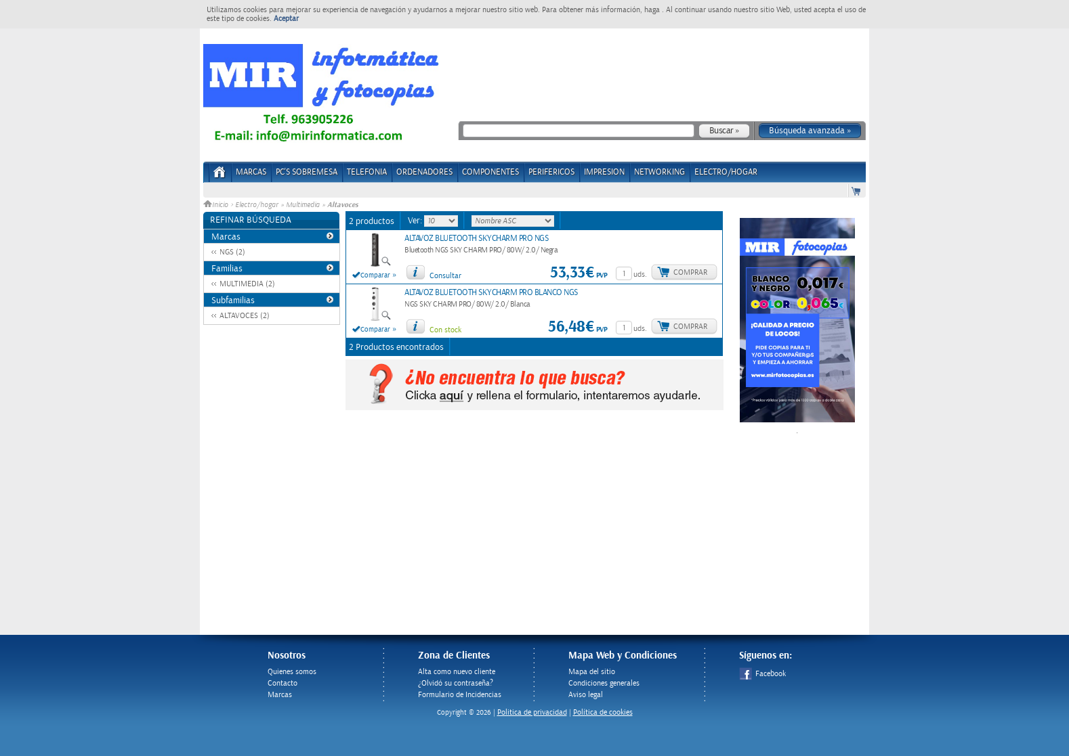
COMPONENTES (490, 172)
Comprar (690, 272)
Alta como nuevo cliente (456, 671)
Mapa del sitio (591, 671)
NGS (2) (232, 252)
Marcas (251, 172)
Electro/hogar (256, 205)
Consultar (445, 275)
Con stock (445, 330)
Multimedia (303, 205)
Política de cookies (603, 712)
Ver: (416, 220)
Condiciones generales (604, 683)
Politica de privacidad (532, 712)
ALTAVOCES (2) (244, 315)
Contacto (282, 683)
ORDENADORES (424, 172)
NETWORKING (659, 172)
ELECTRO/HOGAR (725, 172)
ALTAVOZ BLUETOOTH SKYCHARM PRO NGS (476, 239)
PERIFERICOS (551, 172)
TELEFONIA (367, 172)
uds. (640, 274)
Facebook (762, 673)
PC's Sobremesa (306, 172)
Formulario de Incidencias (459, 694)
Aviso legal (585, 694)
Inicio (216, 205)
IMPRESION (604, 172)
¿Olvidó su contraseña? (455, 683)
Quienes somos (292, 671)
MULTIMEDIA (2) (247, 284)
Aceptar (286, 18)
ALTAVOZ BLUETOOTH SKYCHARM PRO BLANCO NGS (491, 293)
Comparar (375, 275)
